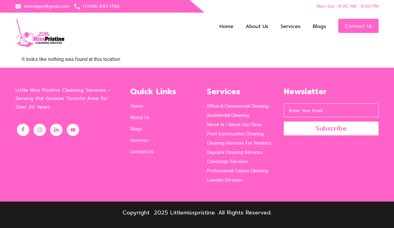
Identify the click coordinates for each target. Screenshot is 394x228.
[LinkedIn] (56, 130)
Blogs (319, 26)
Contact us (358, 26)
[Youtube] (73, 130)
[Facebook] (23, 130)
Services (290, 26)
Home (226, 26)
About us (257, 26)
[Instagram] (40, 130)
